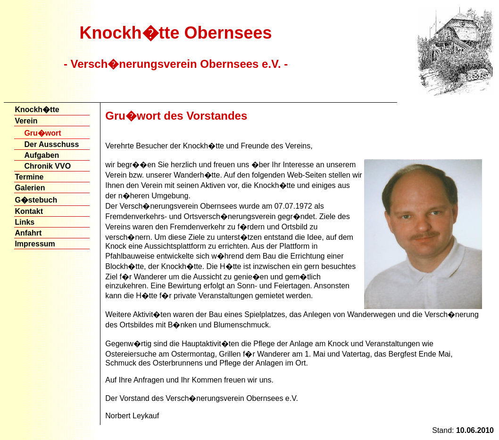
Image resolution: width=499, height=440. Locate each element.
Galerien (30, 188)
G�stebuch (36, 200)
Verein (26, 121)
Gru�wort (42, 133)
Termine (29, 177)
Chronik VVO (47, 166)
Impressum (35, 244)
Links (24, 222)
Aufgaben (41, 155)
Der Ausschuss (51, 144)
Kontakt (29, 211)
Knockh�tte (37, 110)
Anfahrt (28, 233)
